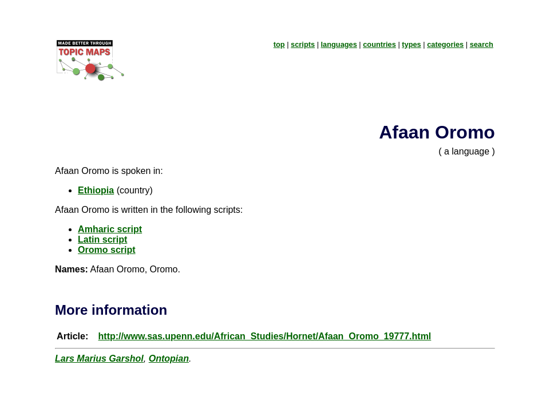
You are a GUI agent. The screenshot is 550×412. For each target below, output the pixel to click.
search (481, 44)
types (411, 44)
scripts (303, 44)
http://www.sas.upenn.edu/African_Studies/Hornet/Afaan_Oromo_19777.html (265, 336)
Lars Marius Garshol (99, 358)
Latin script (102, 239)
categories (445, 44)
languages (339, 44)
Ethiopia (96, 190)
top (279, 44)
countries (379, 44)
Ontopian (169, 358)
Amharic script (110, 229)
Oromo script (106, 250)
